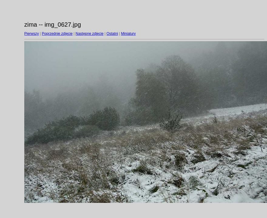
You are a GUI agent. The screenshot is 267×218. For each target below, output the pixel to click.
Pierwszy (31, 33)
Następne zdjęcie (89, 33)
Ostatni (112, 33)
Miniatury (128, 33)
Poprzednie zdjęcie (57, 33)
